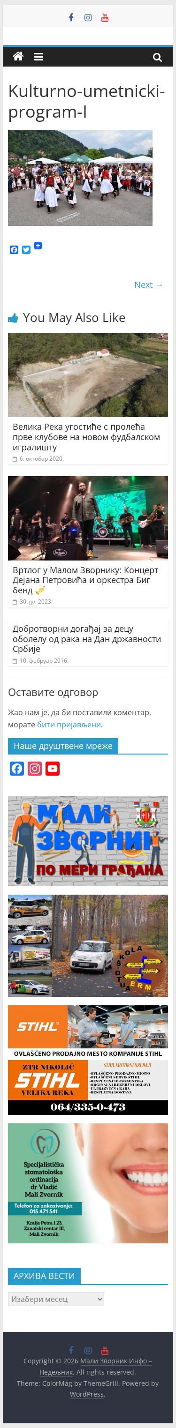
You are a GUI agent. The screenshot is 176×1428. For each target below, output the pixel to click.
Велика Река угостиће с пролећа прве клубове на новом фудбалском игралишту (86, 436)
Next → (148, 284)
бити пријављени (69, 724)
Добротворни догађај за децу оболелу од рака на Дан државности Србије (87, 638)
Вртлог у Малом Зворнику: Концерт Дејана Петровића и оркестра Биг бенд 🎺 (85, 580)
